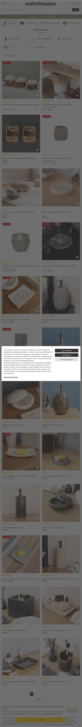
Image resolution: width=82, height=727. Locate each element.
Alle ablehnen (67, 355)
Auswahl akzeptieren (66, 359)
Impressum (44, 369)
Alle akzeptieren (67, 351)
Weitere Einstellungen (11, 377)
